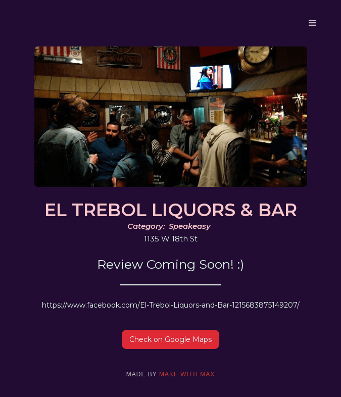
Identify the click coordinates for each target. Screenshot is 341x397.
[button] (313, 23)
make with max (187, 374)
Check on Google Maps (170, 339)
